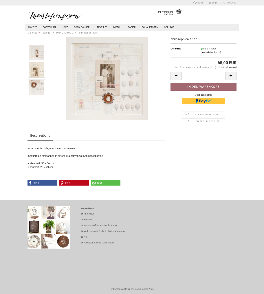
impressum (89, 213)
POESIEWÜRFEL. (82, 27)
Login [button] (213, 2)
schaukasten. (150, 27)
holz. (65, 27)
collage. (169, 27)
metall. (117, 27)
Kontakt (88, 219)
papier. (132, 27)
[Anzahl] (203, 76)
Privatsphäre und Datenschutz (99, 242)
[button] (176, 76)
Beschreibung (40, 135)
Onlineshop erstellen (121, 289)
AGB (86, 237)
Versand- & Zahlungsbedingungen (101, 225)
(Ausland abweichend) (211, 52)
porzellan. (49, 27)
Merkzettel (229, 2)
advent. (32, 27)
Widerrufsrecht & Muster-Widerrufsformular (105, 231)
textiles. (102, 27)
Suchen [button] (198, 2)
